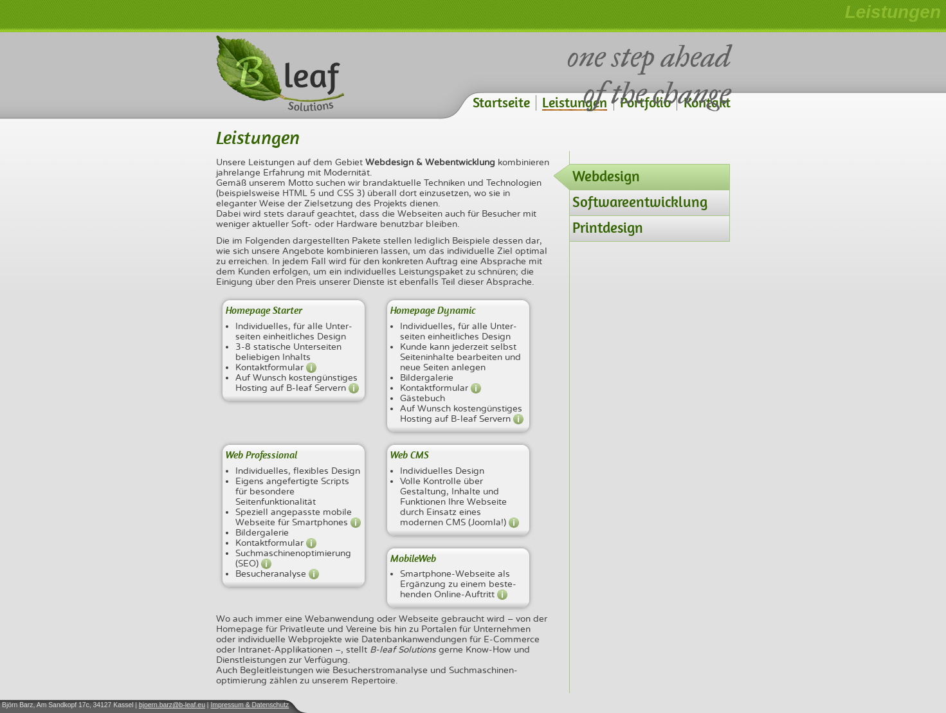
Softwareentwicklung (639, 202)
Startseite (501, 102)
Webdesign (606, 176)
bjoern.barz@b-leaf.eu (172, 704)
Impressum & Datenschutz (249, 704)
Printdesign (607, 228)
